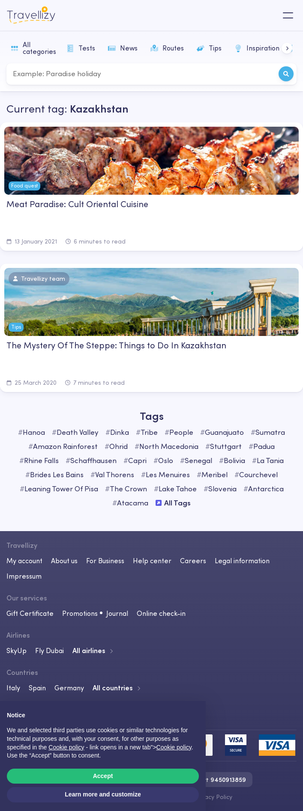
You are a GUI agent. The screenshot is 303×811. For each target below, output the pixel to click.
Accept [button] (103, 775)
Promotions (80, 613)
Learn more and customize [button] (103, 794)
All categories (33, 48)
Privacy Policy (213, 797)
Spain (37, 687)
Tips (209, 48)
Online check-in (161, 613)
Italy (13, 687)
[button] (287, 48)
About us (64, 560)
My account (24, 560)
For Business (105, 560)
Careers (193, 560)
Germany (69, 687)
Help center (152, 560)
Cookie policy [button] (66, 747)
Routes (167, 48)
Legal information (242, 560)
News (123, 48)
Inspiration (256, 48)
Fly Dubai (49, 650)
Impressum (24, 576)
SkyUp (16, 650)
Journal (117, 613)
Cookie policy (174, 747)
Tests (80, 48)
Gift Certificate (30, 613)
